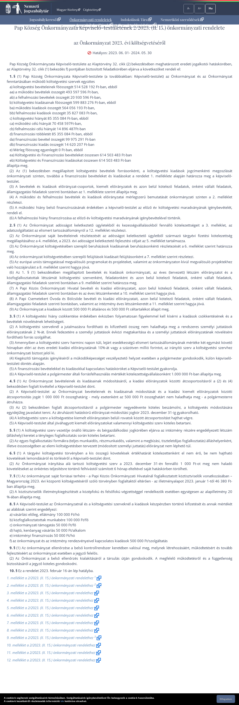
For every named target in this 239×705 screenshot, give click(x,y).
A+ (199, 8)
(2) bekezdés (32, 407)
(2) (219, 381)
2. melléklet (222, 197)
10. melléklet (133, 293)
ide (62, 701)
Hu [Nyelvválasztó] (211, 8)
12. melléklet (99, 230)
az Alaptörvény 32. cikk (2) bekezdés (117, 64)
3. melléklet (216, 225)
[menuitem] (45, 19)
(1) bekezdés (33, 170)
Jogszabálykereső (45, 19)
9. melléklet (90, 282)
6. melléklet (194, 246)
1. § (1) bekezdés (37, 272)
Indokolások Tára (136, 19)
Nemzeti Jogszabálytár (36, 8)
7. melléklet (156, 256)
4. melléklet (48, 240)
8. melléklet (48, 267)
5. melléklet (156, 240)
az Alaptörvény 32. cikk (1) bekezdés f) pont (41, 69)
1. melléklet (160, 176)
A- (188, 8)
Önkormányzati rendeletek (91, 19)
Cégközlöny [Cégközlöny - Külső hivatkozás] (92, 10)
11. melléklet (162, 303)
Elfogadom (226, 699)
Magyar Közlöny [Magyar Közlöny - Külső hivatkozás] (68, 10)
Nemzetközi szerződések (182, 19)
